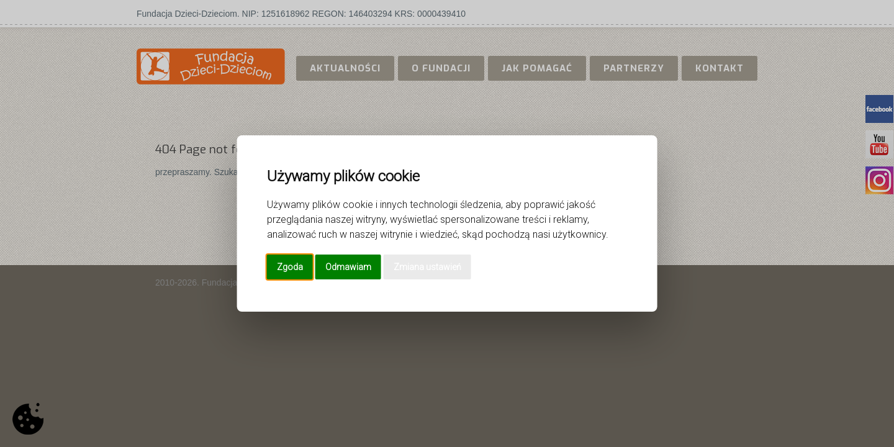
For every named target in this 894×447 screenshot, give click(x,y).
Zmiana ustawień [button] (427, 267)
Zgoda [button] (290, 267)
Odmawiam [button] (348, 267)
